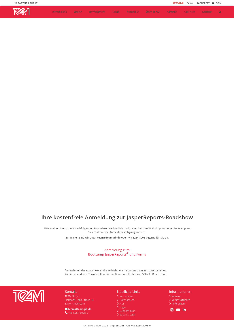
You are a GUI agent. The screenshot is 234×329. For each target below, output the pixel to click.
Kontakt (207, 12)
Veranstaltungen (181, 296)
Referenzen (178, 300)
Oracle (78, 12)
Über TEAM (153, 12)
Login (216, 3)
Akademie (133, 12)
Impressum (126, 292)
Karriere (172, 12)
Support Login (127, 311)
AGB (122, 300)
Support (203, 3)
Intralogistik (59, 12)
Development (97, 12)
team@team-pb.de (108, 234)
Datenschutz (127, 296)
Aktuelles (189, 12)
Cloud (116, 12)
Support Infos (127, 307)
